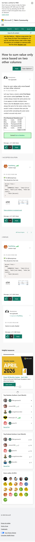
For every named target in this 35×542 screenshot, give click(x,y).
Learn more (5, 14)
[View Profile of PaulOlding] (11, 165)
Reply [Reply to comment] (16, 221)
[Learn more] (9, 385)
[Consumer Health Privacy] (17, 537)
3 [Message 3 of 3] (10, 333)
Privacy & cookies (5, 524)
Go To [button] (28, 29)
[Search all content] (19, 33)
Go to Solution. (20, 135)
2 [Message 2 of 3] (9, 217)
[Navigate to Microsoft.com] (6, 20)
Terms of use (4, 527)
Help (22, 29)
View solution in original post (13, 211)
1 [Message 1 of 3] (9, 143)
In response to (16, 317)
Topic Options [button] (26, 68)
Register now (22, 44)
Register (9, 29)
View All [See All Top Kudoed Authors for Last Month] (6, 467)
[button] (17, 68)
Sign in (16, 29)
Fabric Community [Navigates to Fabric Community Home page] (21, 20)
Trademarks (4, 530)
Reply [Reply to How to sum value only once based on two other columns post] (16, 147)
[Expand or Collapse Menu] (2, 25)
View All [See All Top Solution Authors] (6, 428)
